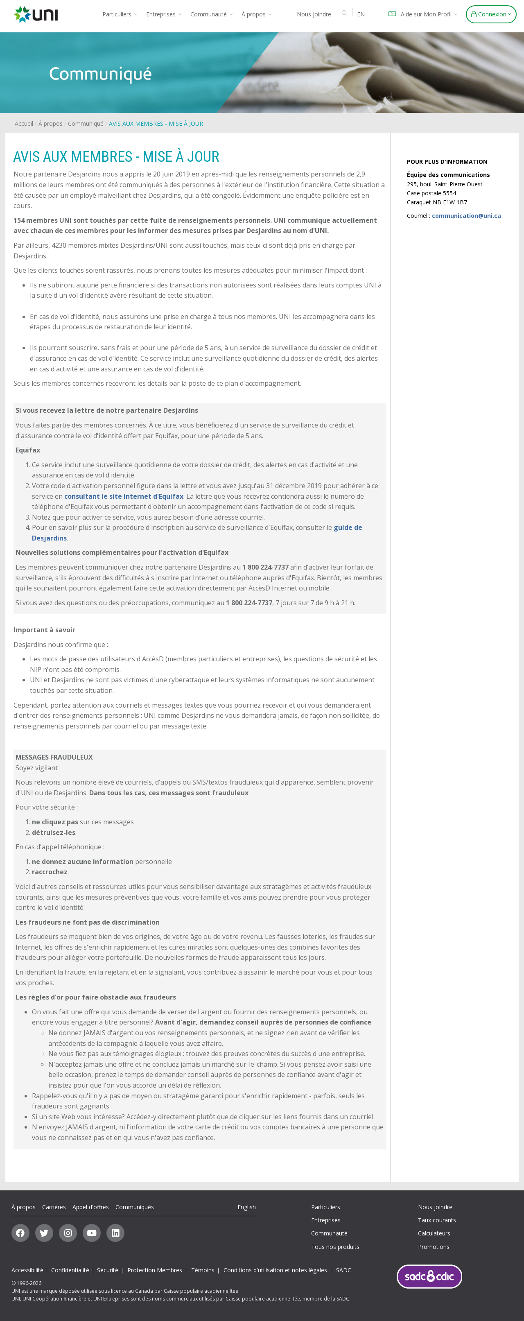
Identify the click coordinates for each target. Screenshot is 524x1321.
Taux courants (437, 1220)
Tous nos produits (335, 1247)
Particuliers (119, 14)
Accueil (24, 123)
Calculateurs (434, 1233)
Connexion (491, 14)
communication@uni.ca (466, 215)
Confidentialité (70, 1270)
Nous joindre (314, 14)
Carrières (54, 1207)
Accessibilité (27, 1270)
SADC (343, 1270)
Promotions (433, 1247)
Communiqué (86, 123)
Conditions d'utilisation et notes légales (275, 1270)
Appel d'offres (90, 1207)
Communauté (211, 14)
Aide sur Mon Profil (421, 14)
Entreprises (163, 14)
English (246, 1207)
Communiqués (134, 1207)
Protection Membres (154, 1270)
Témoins (203, 1270)
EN (361, 14)
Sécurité (107, 1270)
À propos (256, 14)
